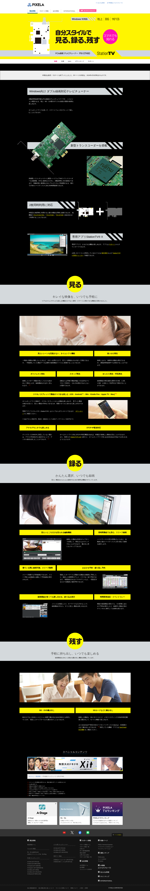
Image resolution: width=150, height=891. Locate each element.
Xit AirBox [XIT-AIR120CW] (34, 872)
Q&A (69, 61)
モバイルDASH (102, 859)
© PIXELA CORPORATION (115, 888)
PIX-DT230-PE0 (39, 215)
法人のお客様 (101, 3)
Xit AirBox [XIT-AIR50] (33, 870)
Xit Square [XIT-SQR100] (34, 865)
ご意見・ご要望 (83, 888)
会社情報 (56, 11)
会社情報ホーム (84, 865)
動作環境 (105, 253)
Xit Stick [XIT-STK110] (33, 861)
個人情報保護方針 (32, 888)
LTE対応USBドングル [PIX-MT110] (63, 861)
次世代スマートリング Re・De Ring (36, 854)
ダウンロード (79, 61)
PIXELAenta (101, 857)
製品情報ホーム (31, 844)
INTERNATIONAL (69, 11)
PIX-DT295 (59, 215)
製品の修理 (83, 853)
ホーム (32, 776)
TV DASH (100, 861)
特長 (55, 61)
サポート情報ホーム (85, 844)
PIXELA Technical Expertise (105, 844)
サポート (91, 61)
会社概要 (82, 867)
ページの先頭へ (118, 834)
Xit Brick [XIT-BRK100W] (33, 863)
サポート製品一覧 (84, 846)
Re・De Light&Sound (33, 852)
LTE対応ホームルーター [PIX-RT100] (63, 859)
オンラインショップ (87, 11)
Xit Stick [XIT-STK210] (59, 848)
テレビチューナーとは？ (104, 848)
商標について (74, 888)
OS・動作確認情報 (85, 850)
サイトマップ (103, 876)
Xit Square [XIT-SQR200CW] (35, 868)
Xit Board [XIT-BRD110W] (34, 874)
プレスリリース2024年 (86, 869)
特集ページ (103, 840)
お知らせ (82, 848)
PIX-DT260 (50, 215)
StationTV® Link (76, 437)
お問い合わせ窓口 (84, 855)
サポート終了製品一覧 (86, 857)
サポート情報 (44, 11)
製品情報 (32, 11)
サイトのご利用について (62, 888)
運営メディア (103, 853)
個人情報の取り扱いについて (46, 888)
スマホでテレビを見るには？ (105, 846)
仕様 (62, 61)
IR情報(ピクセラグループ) (115, 3)
